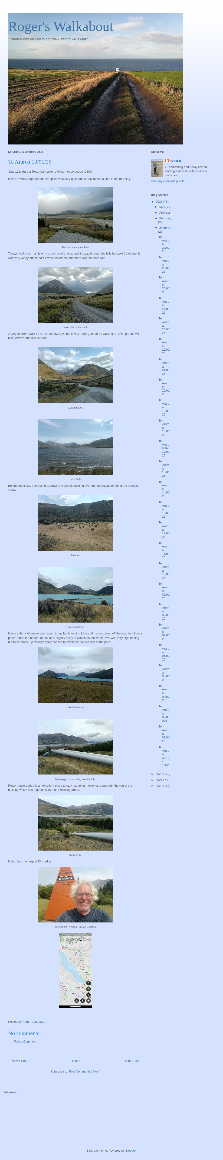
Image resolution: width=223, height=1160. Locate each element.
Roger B (175, 160)
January (164, 228)
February (165, 218)
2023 (159, 786)
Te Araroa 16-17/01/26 (164, 448)
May (162, 206)
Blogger (130, 1150)
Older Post (132, 1061)
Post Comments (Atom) (84, 1071)
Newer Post (19, 1061)
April (162, 212)
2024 (159, 780)
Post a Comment (25, 1041)
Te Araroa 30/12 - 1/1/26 (164, 756)
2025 (159, 774)
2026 (159, 201)
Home (76, 1061)
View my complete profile (167, 181)
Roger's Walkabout (60, 26)
